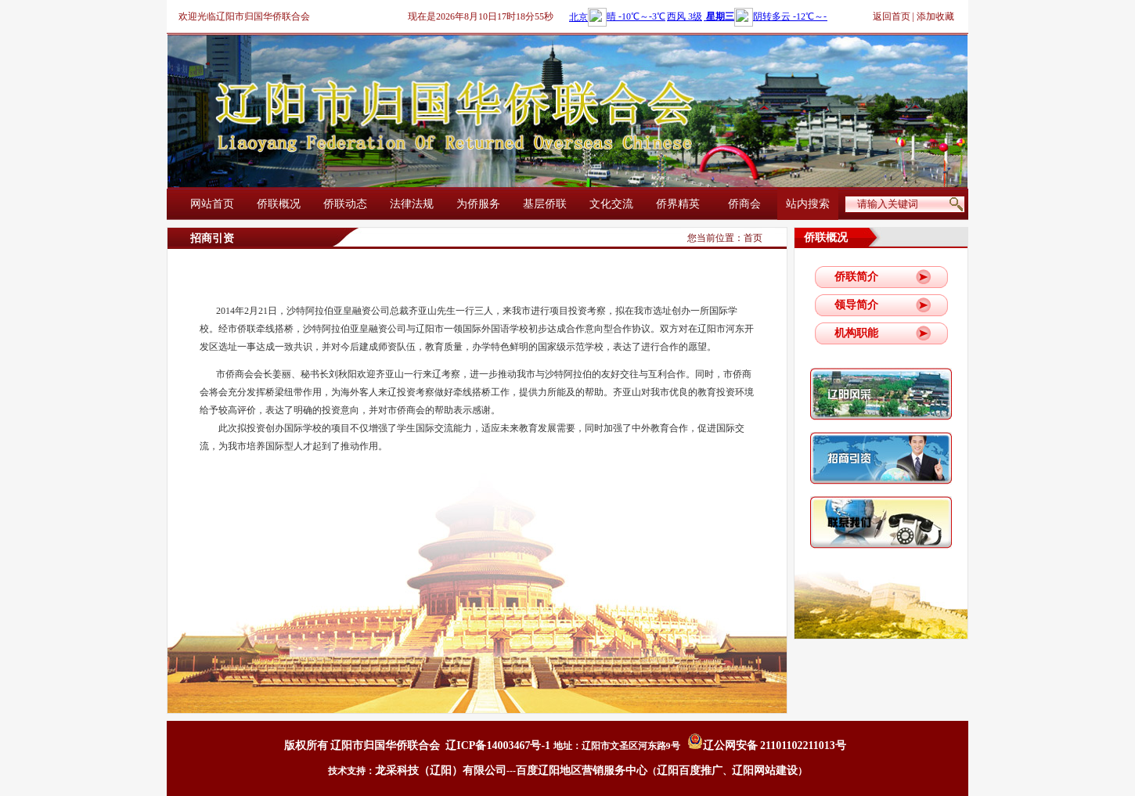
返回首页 (891, 16)
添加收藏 (935, 16)
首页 (753, 237)
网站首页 (212, 204)
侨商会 (744, 204)
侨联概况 (279, 204)
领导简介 (856, 305)
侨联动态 (345, 204)
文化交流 (611, 204)
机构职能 (856, 333)
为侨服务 (478, 204)
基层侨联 (545, 204)
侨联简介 (856, 277)
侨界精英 (678, 204)
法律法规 (412, 204)
